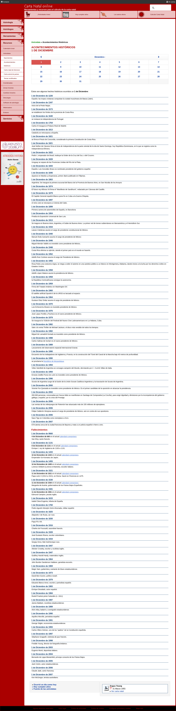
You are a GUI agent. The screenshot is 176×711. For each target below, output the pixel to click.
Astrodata (35, 42)
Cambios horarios (9, 93)
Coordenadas (8, 83)
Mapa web (139, 708)
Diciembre (100, 57)
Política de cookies (97, 708)
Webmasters (7, 107)
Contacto (5, 2)
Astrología (8, 22)
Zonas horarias (8, 88)
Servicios (7, 119)
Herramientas (9, 36)
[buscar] (160, 7)
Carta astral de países (11, 74)
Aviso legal (62, 708)
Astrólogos (8, 29)
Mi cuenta (170, 2)
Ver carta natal (117, 691)
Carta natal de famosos (12, 70)
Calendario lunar (9, 48)
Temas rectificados (10, 78)
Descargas (7, 98)
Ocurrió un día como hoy (45, 685)
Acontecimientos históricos (9, 64)
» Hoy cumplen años (41, 687)
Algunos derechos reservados (43, 708)
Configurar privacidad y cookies (120, 708)
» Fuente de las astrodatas (44, 689)
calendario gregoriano (68, 436)
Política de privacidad (78, 708)
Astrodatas (7, 53)
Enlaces (6, 112)
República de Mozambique (53, 361)
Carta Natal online (38, 6)
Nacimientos (8, 58)
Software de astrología (11, 103)
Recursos (7, 43)
